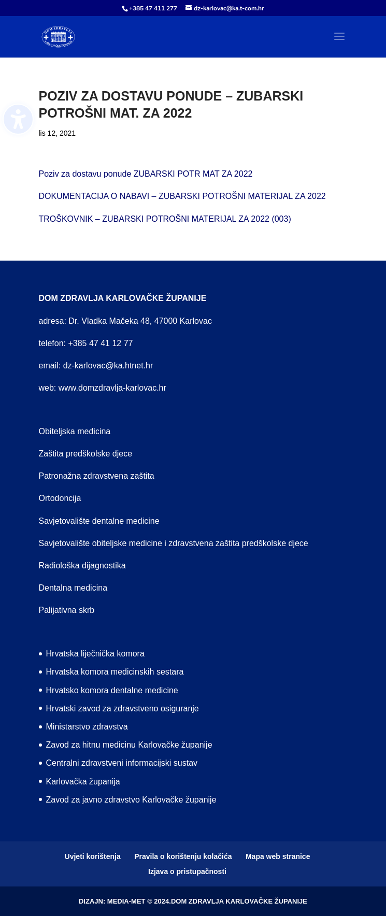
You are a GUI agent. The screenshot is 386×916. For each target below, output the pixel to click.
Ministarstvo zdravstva (87, 726)
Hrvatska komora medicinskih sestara (115, 671)
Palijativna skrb (67, 610)
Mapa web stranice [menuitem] (278, 856)
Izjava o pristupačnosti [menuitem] (187, 871)
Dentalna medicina (73, 587)
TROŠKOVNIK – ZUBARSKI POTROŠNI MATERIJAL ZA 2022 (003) (165, 218)
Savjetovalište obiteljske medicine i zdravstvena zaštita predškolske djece (173, 543)
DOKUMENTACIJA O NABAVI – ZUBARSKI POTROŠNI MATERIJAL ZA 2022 (182, 196)
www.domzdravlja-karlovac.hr (112, 387)
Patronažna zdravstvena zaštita (96, 475)
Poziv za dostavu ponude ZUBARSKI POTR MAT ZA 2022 (146, 173)
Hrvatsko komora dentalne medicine (112, 690)
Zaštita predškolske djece (86, 453)
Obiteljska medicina (75, 431)
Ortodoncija (60, 498)
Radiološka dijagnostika (82, 565)
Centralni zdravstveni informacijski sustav (122, 762)
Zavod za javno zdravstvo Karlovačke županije (131, 799)
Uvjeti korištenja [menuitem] (93, 856)
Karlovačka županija (83, 781)
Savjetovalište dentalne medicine (99, 521)
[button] (339, 43)
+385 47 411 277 (153, 8)
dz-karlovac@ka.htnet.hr (108, 365)
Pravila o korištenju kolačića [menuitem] (183, 856)
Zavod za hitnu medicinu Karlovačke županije (129, 744)
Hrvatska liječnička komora (95, 653)
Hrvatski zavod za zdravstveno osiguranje (122, 708)
